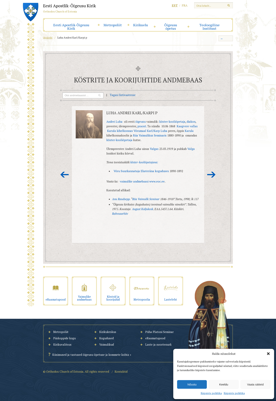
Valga (191, 149)
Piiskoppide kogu (64, 338)
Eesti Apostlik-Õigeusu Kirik (71, 27)
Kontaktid (121, 371)
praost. (142, 126)
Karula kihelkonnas (120, 131)
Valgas (154, 149)
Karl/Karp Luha (157, 131)
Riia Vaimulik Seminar (145, 199)
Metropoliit (113, 25)
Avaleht (48, 37)
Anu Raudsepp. (121, 199)
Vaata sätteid (255, 384)
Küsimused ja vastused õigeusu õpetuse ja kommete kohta (90, 355)
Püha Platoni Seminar (159, 332)
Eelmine (64, 174)
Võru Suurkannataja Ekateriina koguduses (142, 171)
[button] (268, 354)
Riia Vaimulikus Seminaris (150, 135)
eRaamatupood (155, 338)
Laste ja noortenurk (158, 344)
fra (184, 5)
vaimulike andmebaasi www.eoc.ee (142, 181)
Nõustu (192, 384)
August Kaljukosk (142, 209)
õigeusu (140, 121)
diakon (191, 121)
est (175, 5)
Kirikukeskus (107, 332)
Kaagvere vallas (187, 126)
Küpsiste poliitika (211, 393)
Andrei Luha (114, 121)
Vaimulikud (106, 344)
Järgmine (211, 174)
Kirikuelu (140, 25)
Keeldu (223, 384)
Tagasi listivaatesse (123, 95)
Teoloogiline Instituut (209, 27)
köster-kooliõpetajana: (144, 162)
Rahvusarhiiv (120, 213)
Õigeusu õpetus (170, 27)
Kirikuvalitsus (62, 344)
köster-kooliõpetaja (172, 121)
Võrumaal (140, 131)
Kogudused (106, 338)
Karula (189, 131)
